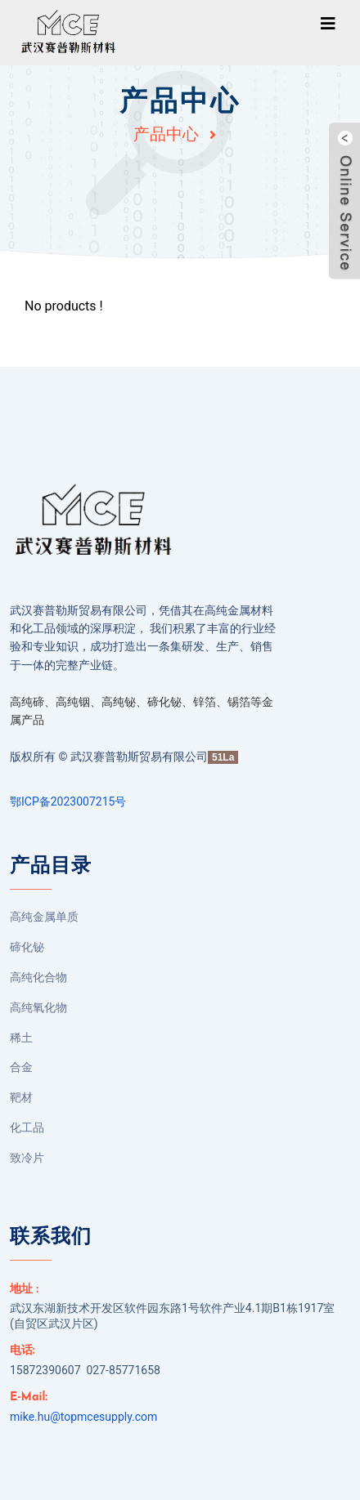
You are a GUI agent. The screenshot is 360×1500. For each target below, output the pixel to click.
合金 (21, 1067)
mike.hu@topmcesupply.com (83, 1416)
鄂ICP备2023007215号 (68, 801)
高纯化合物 (38, 977)
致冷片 (27, 1157)
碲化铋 (27, 946)
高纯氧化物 (38, 1007)
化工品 (27, 1127)
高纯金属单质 (44, 916)
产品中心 (166, 134)
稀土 (21, 1037)
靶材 (21, 1097)
